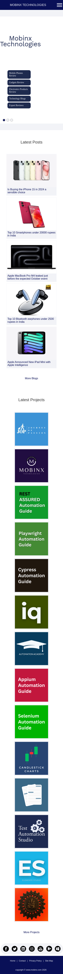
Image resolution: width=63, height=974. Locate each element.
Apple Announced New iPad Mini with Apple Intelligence (29, 363)
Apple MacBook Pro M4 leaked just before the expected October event (27, 277)
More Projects (32, 932)
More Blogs (31, 378)
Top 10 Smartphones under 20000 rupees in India (31, 234)
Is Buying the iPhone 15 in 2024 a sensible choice (26, 191)
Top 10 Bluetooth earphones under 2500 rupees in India (30, 320)
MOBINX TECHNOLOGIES (28, 5)
